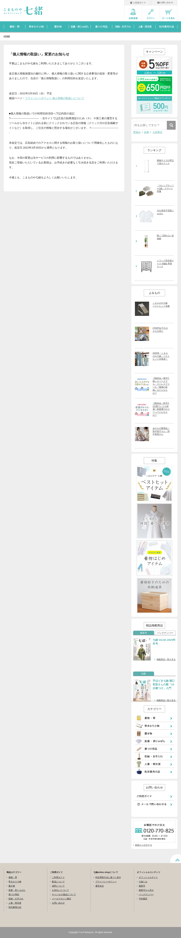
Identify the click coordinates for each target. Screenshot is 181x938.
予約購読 (143, 898)
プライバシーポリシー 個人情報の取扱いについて (54, 98)
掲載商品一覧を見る (166, 659)
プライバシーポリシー (106, 881)
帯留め (137, 132)
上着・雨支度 (15, 903)
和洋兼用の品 (15, 907)
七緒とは (143, 881)
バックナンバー (165, 633)
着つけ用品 (14, 894)
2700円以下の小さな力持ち (160, 329)
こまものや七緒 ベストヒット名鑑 (161, 304)
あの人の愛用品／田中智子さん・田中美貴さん (161, 431)
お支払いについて (60, 890)
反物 (146, 132)
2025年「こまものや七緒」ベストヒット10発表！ (161, 356)
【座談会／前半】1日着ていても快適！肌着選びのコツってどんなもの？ (161, 409)
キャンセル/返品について (64, 894)
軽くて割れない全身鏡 (165, 237)
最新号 (143, 633)
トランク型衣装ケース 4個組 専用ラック (165, 263)
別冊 (143, 674)
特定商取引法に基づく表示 (108, 877)
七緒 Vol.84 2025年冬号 (164, 641)
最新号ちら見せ (146, 890)
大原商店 (157, 132)
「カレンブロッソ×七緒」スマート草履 (165, 188)
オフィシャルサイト (148, 877)
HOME (7, 36)
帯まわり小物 (15, 881)
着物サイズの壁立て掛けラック (165, 162)
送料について (58, 886)
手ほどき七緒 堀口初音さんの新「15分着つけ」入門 (164, 684)
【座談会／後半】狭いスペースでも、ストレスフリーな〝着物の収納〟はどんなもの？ (161, 385)
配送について (58, 881)
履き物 (12, 886)
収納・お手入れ (16, 898)
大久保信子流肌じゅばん (165, 212)
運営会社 (99, 886)
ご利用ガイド (58, 877)
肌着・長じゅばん (17, 890)
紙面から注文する (143, 845)
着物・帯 (13, 877)
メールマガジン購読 (61, 898)
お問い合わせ (58, 903)
